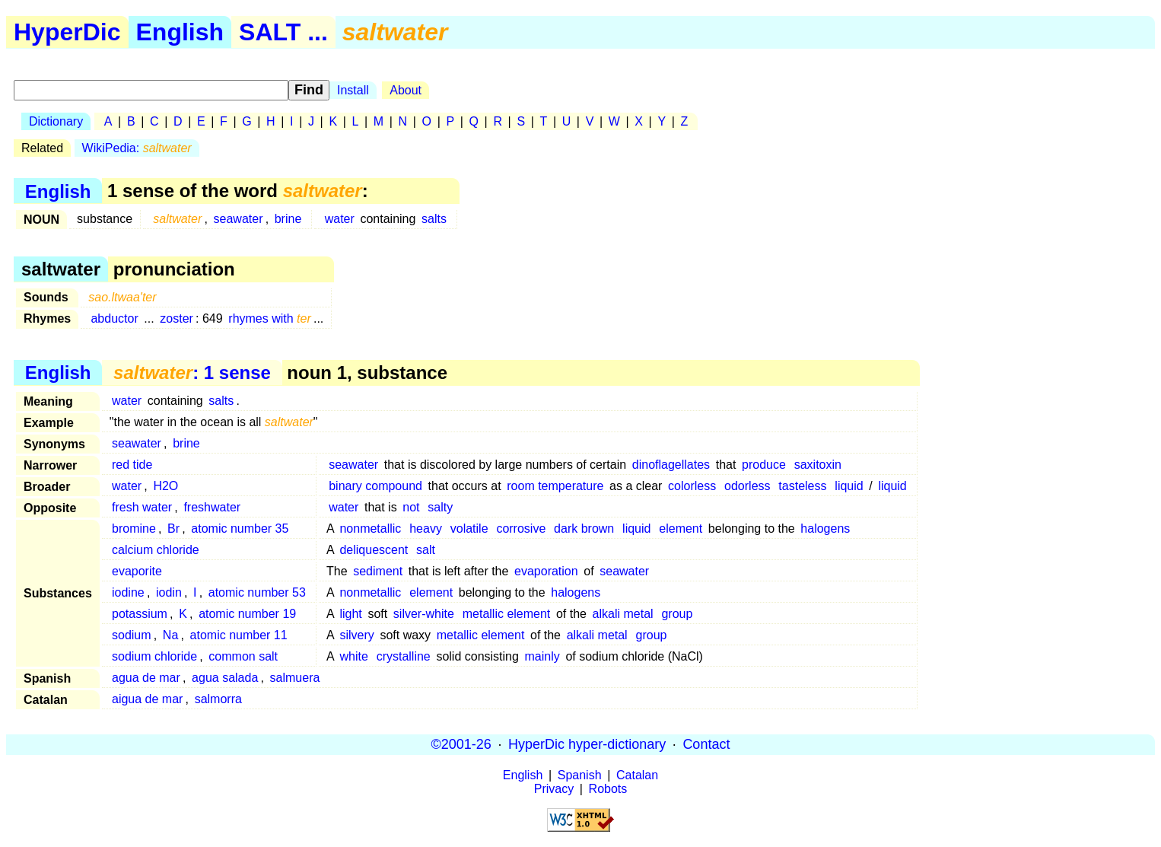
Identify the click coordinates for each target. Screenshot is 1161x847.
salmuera (295, 677)
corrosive (521, 528)
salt (425, 549)
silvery (356, 635)
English (180, 32)
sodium (131, 635)
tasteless (802, 485)
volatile (469, 528)
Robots (608, 788)
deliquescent (373, 549)
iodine (128, 592)
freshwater (211, 507)
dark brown (584, 528)
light (350, 613)
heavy (425, 528)
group (676, 613)
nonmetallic (370, 528)
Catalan (637, 775)
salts (434, 218)
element (680, 528)
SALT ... (283, 32)
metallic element (507, 613)
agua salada (225, 677)
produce (764, 464)
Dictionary (56, 121)
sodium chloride (154, 656)
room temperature (555, 485)
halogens (825, 528)
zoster (176, 318)
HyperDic (67, 32)
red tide (132, 464)
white (353, 656)
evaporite (137, 571)
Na (170, 635)
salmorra (218, 699)
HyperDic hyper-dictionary (587, 744)
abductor (114, 318)
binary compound (375, 485)
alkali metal (623, 613)
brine (288, 218)
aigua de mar (147, 699)
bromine (134, 528)
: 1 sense (192, 372)
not (410, 507)
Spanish (580, 775)
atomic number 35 (239, 528)
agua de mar (146, 677)
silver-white (423, 613)
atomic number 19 (247, 613)
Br (173, 528)
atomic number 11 (239, 635)
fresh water (142, 507)
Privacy (554, 788)
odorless (747, 485)
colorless (692, 485)
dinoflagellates (671, 464)
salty (440, 507)
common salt (243, 656)
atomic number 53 (257, 592)
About (405, 90)
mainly (542, 656)
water (340, 218)
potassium (139, 613)
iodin (169, 592)
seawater (238, 218)
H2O (165, 485)
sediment (377, 571)
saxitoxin (817, 464)
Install (353, 90)
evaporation (546, 571)
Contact (706, 744)
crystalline (404, 656)
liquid (849, 485)
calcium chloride (155, 549)
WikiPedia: (137, 148)
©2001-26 (461, 744)
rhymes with (269, 318)
